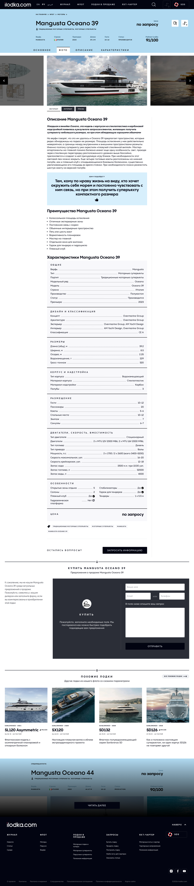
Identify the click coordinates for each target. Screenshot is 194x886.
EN (38, 4)
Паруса (43, 846)
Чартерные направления (149, 846)
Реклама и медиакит (38, 881)
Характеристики (115, 50)
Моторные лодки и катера (80, 845)
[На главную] (18, 5)
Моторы (61, 14)
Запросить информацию (125, 550)
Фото (63, 50)
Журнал (65, 4)
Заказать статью (113, 858)
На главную (41, 14)
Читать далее (97, 805)
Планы (81, 109)
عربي (50, 4)
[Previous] (22, 81)
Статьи (10, 846)
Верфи (42, 850)
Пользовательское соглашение (80, 881)
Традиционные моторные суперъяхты (56, 29)
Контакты (23, 881)
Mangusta (40, 40)
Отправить (155, 646)
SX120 (57, 730)
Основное (42, 50)
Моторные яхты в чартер (149, 842)
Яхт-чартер (129, 4)
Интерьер (68, 109)
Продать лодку (112, 846)
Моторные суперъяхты (82, 850)
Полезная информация (82, 858)
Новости (10, 842)
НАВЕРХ (179, 824)
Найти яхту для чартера (116, 854)
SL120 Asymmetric (22, 730)
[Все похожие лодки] (175, 676)
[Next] (172, 81)
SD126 (152, 730)
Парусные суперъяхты (82, 854)
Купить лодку (111, 842)
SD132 (104, 730)
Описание (84, 50)
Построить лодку (113, 850)
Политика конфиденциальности (109, 881)
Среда (9, 850)
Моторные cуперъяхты (85, 29)
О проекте (11, 881)
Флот (80, 4)
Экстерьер (53, 109)
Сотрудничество (57, 881)
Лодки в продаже (103, 4)
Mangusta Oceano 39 (57, 531)
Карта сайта (130, 881)
